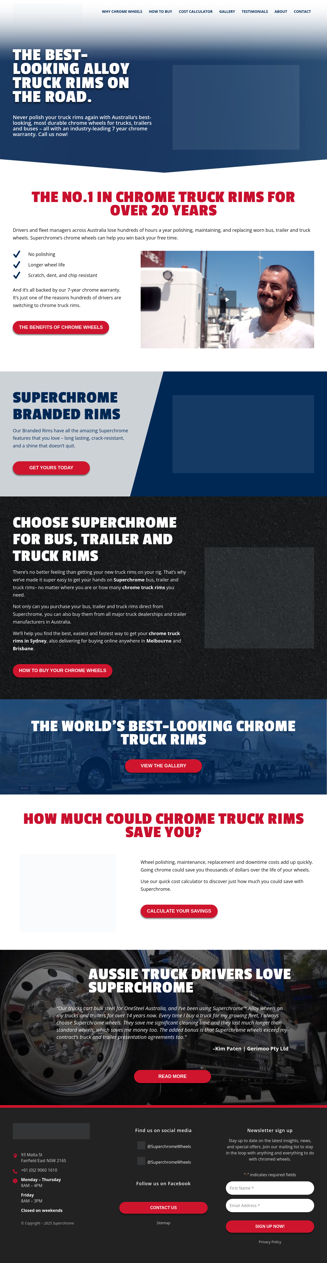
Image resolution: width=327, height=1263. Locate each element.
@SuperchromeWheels (164, 1145)
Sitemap (163, 1222)
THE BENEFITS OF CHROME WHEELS (61, 327)
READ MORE (172, 1076)
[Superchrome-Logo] (47, 11)
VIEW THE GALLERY (163, 765)
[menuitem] (122, 11)
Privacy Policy (270, 1241)
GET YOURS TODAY (51, 467)
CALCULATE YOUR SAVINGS (179, 911)
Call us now (52, 134)
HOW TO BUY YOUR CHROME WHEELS (62, 670)
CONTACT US (163, 1207)
